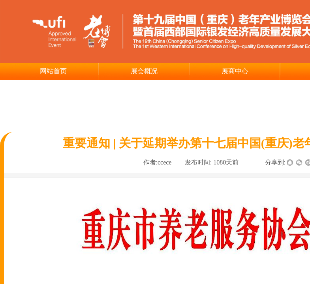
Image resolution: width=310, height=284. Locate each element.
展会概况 (144, 71)
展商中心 (235, 71)
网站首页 (53, 71)
